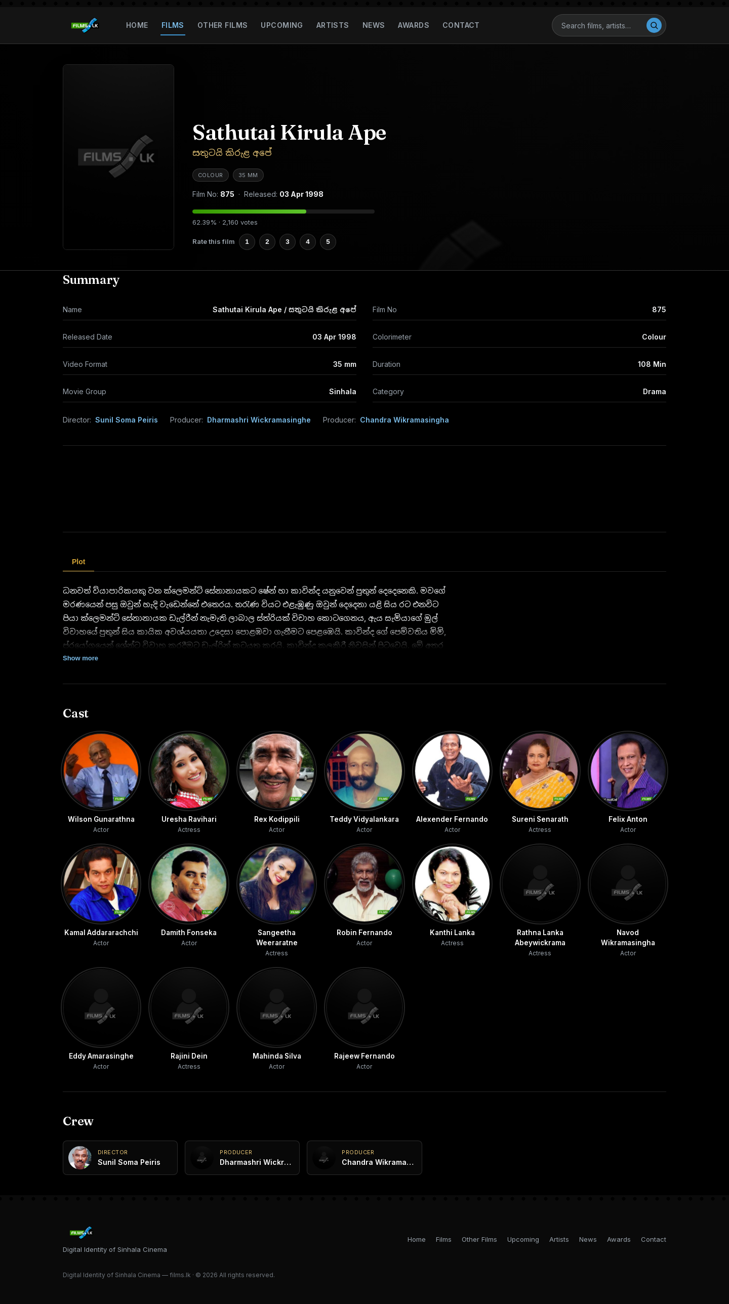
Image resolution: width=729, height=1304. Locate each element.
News (373, 25)
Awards (413, 25)
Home (137, 25)
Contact (461, 25)
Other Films (222, 25)
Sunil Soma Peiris (126, 419)
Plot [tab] (78, 562)
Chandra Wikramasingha (404, 419)
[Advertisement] (364, 489)
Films (172, 25)
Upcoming (282, 25)
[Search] (603, 25)
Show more (80, 658)
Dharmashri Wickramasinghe (259, 419)
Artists (332, 25)
